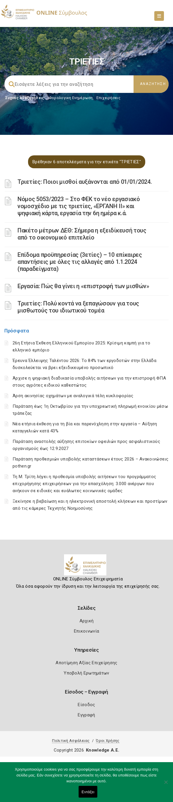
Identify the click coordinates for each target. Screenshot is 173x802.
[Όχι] (166, 785)
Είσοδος (86, 704)
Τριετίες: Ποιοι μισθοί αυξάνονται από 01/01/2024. (85, 181)
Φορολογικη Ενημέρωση (71, 98)
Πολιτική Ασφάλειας (70, 740)
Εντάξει (88, 792)
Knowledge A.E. (102, 750)
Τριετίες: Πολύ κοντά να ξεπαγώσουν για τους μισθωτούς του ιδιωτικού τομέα (78, 307)
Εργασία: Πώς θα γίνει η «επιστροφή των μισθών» (83, 286)
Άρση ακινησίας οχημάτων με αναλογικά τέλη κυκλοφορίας (73, 395)
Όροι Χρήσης (107, 740)
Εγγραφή (86, 715)
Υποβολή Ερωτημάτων (86, 673)
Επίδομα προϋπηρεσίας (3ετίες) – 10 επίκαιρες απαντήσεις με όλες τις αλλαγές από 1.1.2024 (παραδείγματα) (80, 261)
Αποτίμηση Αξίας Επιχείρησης (86, 662)
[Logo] (86, 567)
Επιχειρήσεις (108, 98)
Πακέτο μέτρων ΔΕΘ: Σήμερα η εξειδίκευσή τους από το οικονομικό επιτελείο (82, 234)
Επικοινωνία (86, 631)
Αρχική (86, 620)
